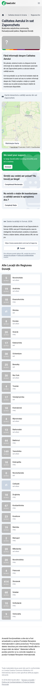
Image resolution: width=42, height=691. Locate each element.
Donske (25, 321)
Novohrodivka (25, 559)
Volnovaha (25, 614)
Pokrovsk (25, 570)
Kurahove (25, 516)
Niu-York (25, 375)
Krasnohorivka (25, 299)
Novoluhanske (25, 473)
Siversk (25, 332)
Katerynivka (25, 342)
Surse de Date (14, 147)
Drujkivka (25, 494)
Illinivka (25, 310)
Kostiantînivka (25, 505)
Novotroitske (25, 277)
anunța (20, 84)
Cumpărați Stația (11, 205)
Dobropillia (25, 462)
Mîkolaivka (25, 549)
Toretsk (25, 386)
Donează (8, 167)
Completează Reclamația (14, 184)
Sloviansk (25, 581)
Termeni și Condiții (27, 680)
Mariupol (25, 538)
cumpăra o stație (22, 81)
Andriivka (25, 288)
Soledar (25, 592)
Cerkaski (25, 483)
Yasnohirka (25, 451)
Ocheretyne (25, 353)
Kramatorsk (25, 408)
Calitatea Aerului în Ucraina (17, 15)
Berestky (25, 364)
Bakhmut (25, 440)
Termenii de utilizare (10, 255)
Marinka (25, 527)
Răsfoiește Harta (12, 143)
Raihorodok (25, 429)
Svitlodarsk (25, 603)
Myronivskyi (25, 418)
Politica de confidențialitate (25, 255)
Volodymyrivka (25, 397)
